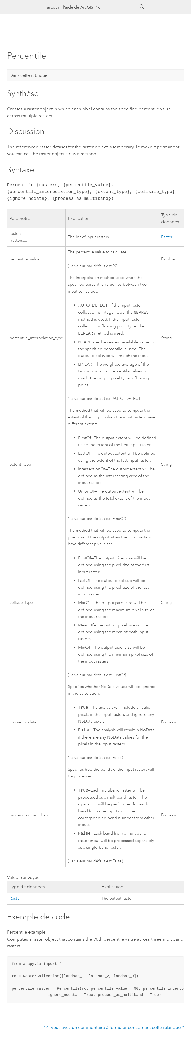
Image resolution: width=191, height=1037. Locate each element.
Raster (166, 236)
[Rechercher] (142, 7)
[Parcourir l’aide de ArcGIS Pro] (90, 7)
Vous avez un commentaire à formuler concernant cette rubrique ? (117, 1026)
